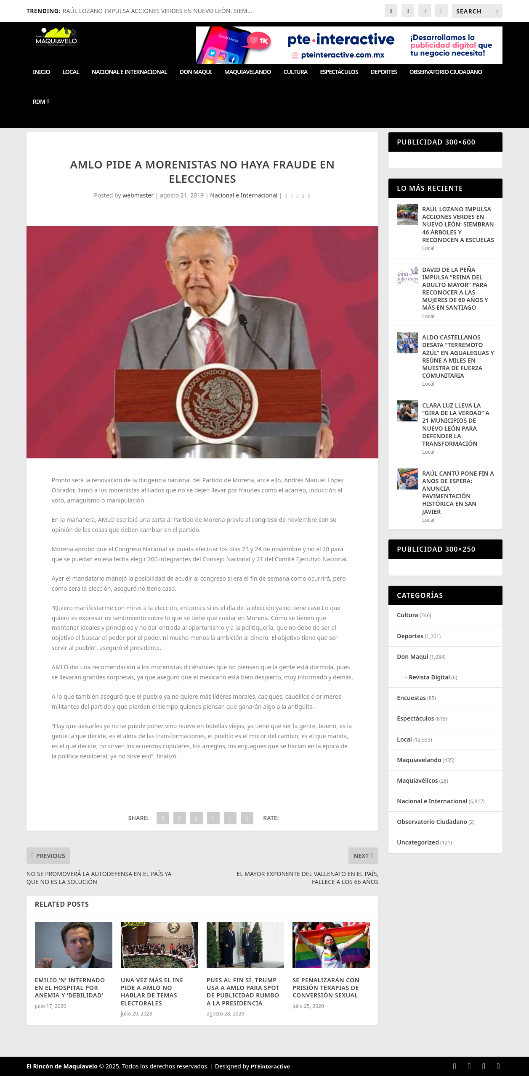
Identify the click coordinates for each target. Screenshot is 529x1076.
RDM (39, 101)
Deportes (384, 72)
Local (70, 72)
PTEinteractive (270, 1066)
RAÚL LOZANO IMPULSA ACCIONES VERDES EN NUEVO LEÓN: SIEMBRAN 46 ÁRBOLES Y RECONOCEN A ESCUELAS (458, 224)
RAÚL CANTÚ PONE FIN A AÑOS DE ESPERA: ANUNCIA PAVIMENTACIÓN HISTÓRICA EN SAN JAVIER (458, 492)
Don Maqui (196, 72)
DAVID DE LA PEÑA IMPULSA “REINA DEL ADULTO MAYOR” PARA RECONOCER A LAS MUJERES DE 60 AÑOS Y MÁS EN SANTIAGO (455, 289)
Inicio (41, 72)
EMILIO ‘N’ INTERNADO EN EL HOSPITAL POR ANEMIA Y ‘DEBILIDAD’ (70, 987)
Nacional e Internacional (129, 72)
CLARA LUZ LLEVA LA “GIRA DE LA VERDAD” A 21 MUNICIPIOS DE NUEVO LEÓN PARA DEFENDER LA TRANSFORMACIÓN (455, 424)
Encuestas (411, 698)
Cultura (296, 72)
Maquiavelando (247, 72)
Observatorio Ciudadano (445, 72)
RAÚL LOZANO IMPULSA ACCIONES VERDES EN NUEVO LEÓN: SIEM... (157, 11)
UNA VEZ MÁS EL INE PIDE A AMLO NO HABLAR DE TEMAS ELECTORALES (152, 991)
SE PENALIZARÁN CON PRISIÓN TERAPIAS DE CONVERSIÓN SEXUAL (325, 987)
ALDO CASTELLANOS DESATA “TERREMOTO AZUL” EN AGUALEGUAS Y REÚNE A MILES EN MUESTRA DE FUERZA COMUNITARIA (458, 356)
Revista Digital (429, 677)
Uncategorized (418, 842)
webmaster (138, 195)
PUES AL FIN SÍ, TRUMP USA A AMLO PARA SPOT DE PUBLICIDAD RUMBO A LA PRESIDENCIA (243, 991)
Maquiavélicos (417, 780)
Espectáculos (339, 72)
